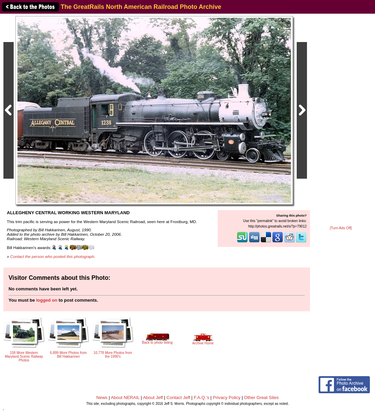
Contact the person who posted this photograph (52, 256)
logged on (46, 300)
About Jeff (153, 397)
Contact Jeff (178, 397)
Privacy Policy (227, 397)
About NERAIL (125, 397)
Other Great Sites (261, 397)
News (102, 397)
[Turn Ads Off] (341, 228)
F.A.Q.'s (201, 397)
